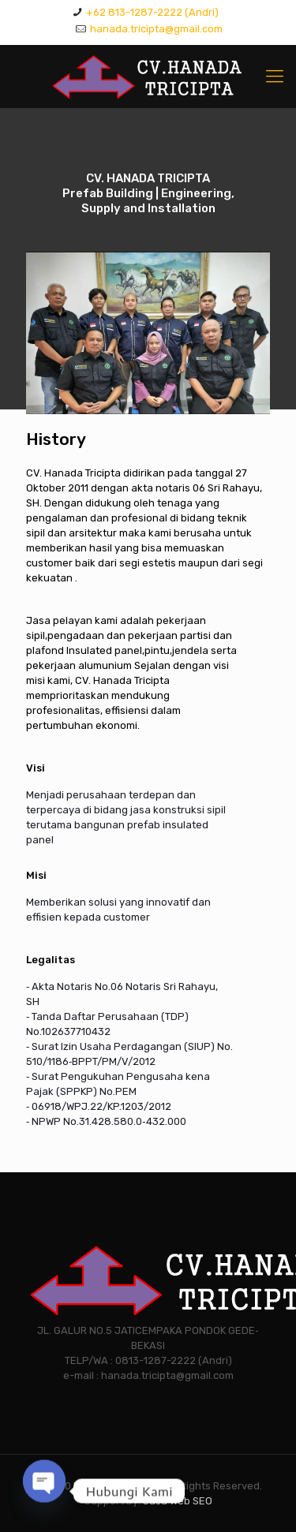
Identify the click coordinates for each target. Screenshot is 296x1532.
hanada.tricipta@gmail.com (156, 29)
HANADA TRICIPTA (117, 1486)
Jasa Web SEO (177, 1501)
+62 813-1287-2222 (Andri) (152, 12)
